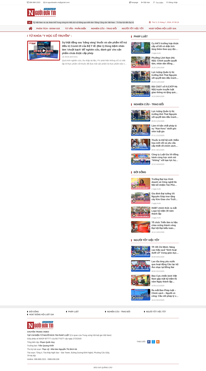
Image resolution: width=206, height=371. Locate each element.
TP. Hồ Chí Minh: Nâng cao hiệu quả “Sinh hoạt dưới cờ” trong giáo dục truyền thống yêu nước (164, 250)
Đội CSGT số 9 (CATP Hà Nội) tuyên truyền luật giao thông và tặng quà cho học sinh (164, 89)
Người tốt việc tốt (146, 240)
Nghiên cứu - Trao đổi (149, 104)
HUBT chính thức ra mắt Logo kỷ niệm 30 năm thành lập (164, 211)
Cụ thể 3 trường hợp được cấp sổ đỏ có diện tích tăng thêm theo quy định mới (165, 46)
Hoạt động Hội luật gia (41, 314)
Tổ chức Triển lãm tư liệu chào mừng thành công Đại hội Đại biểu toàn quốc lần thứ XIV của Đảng (165, 225)
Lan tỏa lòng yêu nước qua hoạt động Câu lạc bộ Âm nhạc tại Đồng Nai (165, 264)
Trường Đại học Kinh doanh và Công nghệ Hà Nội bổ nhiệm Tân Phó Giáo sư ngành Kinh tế (164, 182)
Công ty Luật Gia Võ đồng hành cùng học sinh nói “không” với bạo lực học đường (165, 157)
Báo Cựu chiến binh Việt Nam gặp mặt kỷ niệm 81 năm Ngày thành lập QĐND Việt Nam (164, 279)
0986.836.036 (53, 359)
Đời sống (140, 172)
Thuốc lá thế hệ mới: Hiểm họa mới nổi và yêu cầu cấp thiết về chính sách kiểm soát (165, 143)
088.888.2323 (40, 359)
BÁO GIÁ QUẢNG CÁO (103, 367)
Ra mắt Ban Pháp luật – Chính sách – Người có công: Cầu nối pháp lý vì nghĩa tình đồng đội (164, 293)
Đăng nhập (171, 2)
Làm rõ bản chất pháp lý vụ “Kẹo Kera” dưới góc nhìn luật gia (164, 129)
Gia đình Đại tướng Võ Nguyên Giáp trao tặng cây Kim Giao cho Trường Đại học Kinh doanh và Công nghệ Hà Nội (165, 196)
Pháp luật (141, 36)
